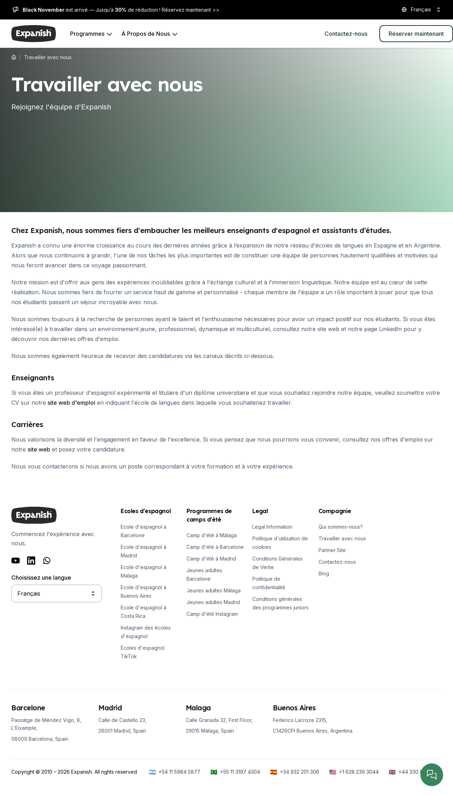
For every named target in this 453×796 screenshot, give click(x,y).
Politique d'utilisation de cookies (280, 542)
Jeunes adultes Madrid (213, 602)
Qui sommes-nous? (341, 527)
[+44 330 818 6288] (415, 772)
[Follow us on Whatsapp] (46, 560)
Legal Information (272, 527)
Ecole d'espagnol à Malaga (143, 571)
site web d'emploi (70, 402)
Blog (324, 573)
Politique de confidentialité (268, 583)
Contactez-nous (337, 562)
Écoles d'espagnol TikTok (143, 652)
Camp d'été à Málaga (212, 535)
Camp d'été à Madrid (211, 559)
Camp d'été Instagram (212, 614)
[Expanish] (33, 33)
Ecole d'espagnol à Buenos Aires (143, 591)
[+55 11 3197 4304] (235, 772)
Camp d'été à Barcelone (215, 547)
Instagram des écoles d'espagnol (146, 632)
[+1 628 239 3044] (354, 772)
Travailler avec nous (342, 538)
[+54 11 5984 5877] (174, 772)
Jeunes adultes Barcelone (204, 574)
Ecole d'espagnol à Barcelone (143, 531)
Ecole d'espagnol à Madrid (143, 551)
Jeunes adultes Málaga (214, 590)
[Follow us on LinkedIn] (31, 560)
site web (39, 449)
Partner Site (332, 550)
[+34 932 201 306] (294, 772)
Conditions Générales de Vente (277, 563)
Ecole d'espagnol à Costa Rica (143, 611)
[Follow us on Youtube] (15, 560)
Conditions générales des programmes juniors (280, 603)
